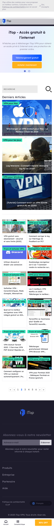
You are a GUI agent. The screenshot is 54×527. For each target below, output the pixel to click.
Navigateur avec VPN (39, 249)
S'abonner (45, 442)
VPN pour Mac (11, 103)
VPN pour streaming (39, 359)
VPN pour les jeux (12, 140)
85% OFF (43, 522)
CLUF (7, 505)
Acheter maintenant (27, 65)
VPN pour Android (13, 359)
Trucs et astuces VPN (14, 222)
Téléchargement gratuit (27, 57)
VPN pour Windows (13, 177)
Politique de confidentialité (13, 502)
